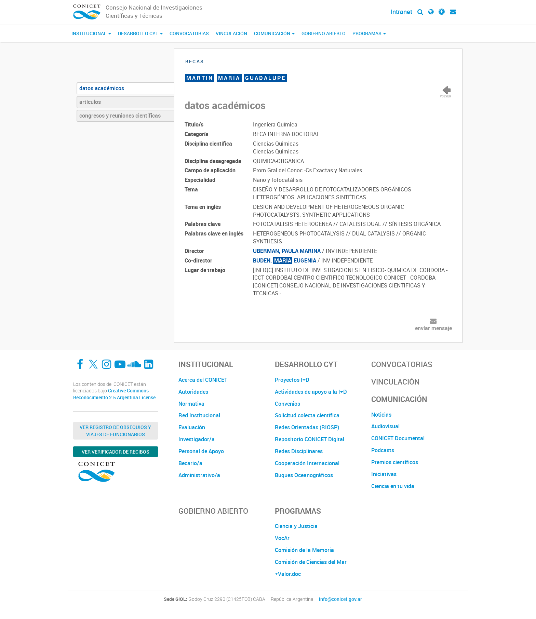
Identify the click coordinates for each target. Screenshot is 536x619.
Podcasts (382, 450)
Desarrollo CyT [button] (140, 33)
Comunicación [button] (274, 33)
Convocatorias (189, 33)
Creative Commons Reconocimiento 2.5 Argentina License (114, 394)
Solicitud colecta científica (307, 415)
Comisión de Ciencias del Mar (311, 562)
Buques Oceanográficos (304, 475)
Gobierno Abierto (324, 33)
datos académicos (101, 88)
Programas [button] (369, 33)
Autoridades (193, 391)
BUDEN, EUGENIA (284, 260)
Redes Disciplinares (299, 451)
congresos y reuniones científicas (120, 115)
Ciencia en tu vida (392, 486)
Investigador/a (196, 439)
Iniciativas (384, 474)
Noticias (381, 414)
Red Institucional (199, 415)
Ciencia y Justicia (296, 526)
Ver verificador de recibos (115, 451)
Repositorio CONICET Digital (309, 439)
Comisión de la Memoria (304, 550)
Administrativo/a (199, 475)
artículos (90, 102)
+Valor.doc (288, 574)
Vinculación (231, 33)
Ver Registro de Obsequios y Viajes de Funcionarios (115, 431)
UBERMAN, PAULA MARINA (287, 251)
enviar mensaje (433, 328)
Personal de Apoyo (201, 451)
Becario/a (190, 463)
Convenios (287, 403)
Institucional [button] (91, 33)
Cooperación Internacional (307, 463)
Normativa (191, 403)
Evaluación (191, 427)
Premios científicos (394, 462)
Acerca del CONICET (202, 379)
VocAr (282, 538)
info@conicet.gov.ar (340, 599)
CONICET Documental (398, 438)
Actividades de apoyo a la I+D (311, 391)
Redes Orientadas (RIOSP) (307, 427)
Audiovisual (385, 426)
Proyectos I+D (292, 379)
